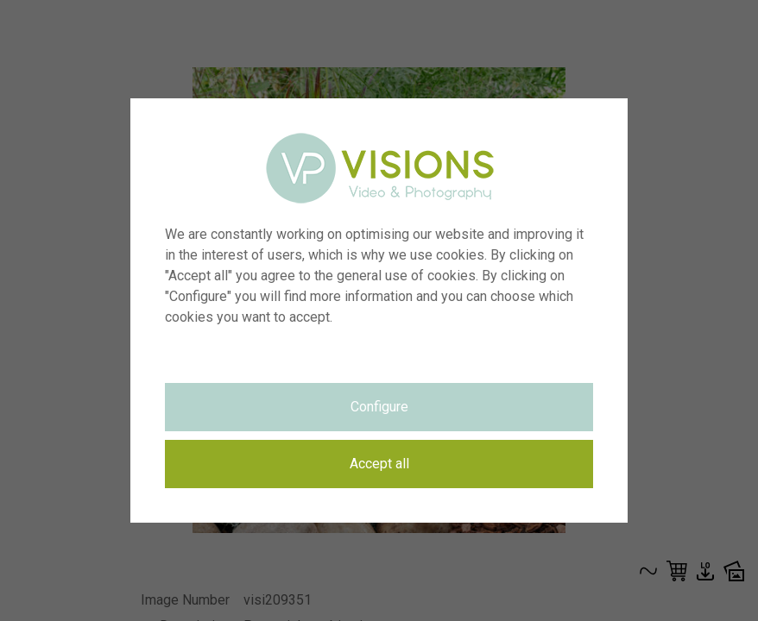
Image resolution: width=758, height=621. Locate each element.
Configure (379, 406)
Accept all (379, 463)
